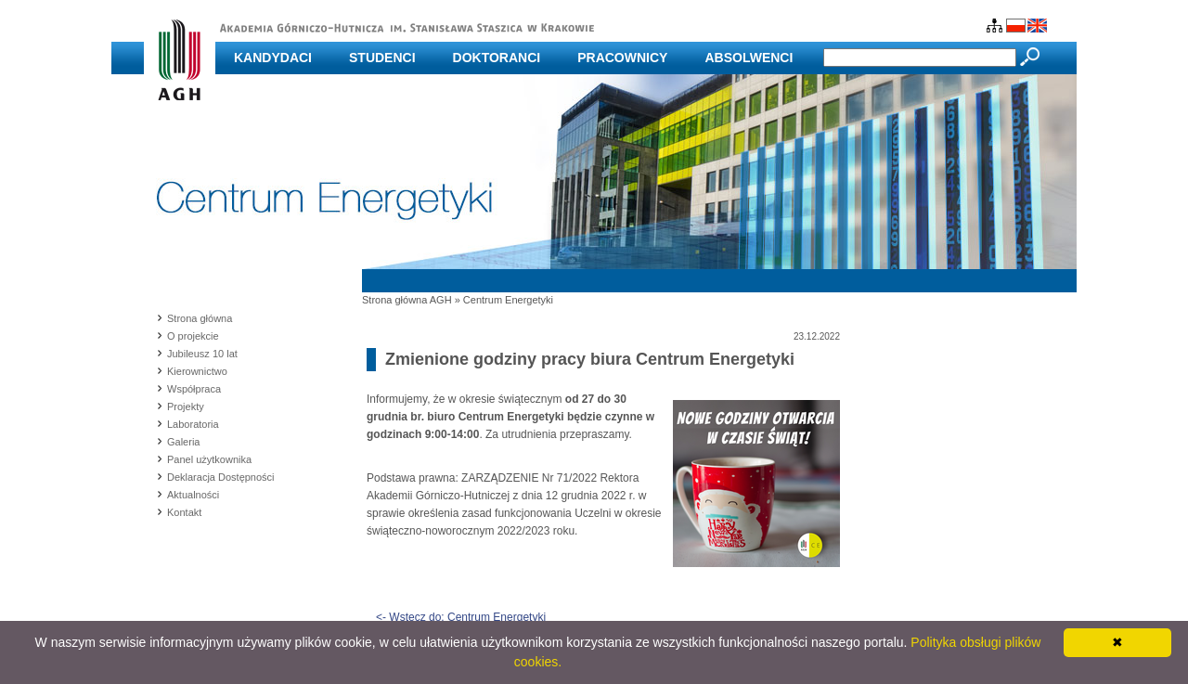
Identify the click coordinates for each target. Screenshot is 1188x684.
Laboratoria (193, 424)
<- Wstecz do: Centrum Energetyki (461, 617)
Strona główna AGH (407, 299)
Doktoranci (497, 57)
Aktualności (193, 494)
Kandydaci (273, 57)
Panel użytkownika (209, 459)
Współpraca (194, 388)
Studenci (382, 57)
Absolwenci (748, 57)
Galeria (183, 441)
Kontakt (184, 512)
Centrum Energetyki (508, 299)
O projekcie (193, 336)
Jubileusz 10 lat (202, 353)
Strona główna (199, 318)
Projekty (185, 406)
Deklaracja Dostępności (221, 477)
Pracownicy (622, 57)
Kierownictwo (197, 371)
